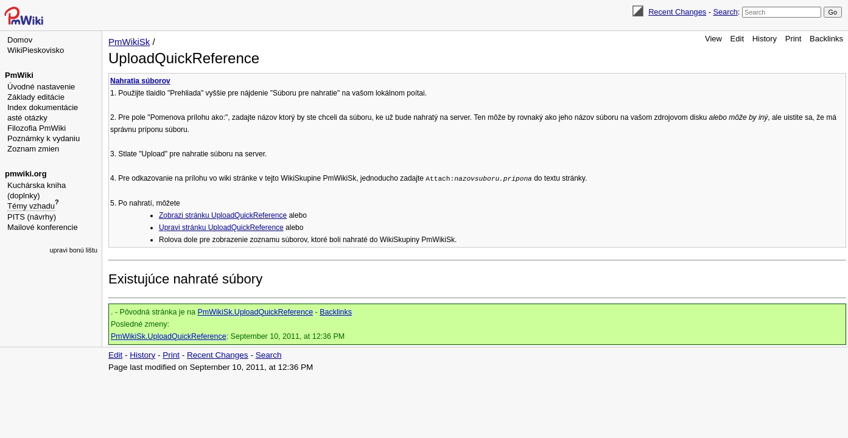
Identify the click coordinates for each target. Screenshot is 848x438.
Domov (19, 39)
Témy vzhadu (31, 205)
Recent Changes (677, 11)
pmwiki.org (26, 173)
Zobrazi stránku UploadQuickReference (223, 215)
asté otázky (27, 117)
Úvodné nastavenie (41, 86)
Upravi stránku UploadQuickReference (221, 227)
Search (725, 11)
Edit (737, 38)
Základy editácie (36, 97)
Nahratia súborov (140, 81)
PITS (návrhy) (31, 216)
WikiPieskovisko (35, 50)
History (764, 38)
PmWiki (19, 75)
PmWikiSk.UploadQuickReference (255, 312)
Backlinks (826, 38)
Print (793, 38)
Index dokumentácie (42, 107)
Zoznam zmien (33, 148)
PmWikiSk (129, 41)
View (713, 38)
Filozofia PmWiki (36, 128)
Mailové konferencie (42, 227)
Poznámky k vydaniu (43, 138)
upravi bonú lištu (73, 250)
